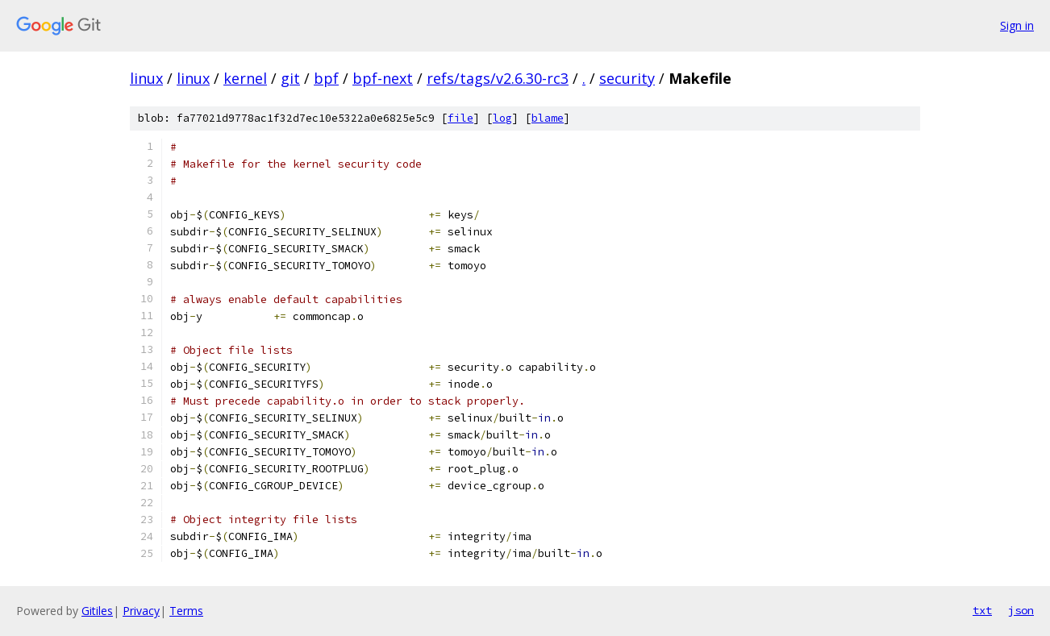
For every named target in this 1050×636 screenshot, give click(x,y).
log (502, 118)
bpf (326, 78)
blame (547, 118)
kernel (245, 78)
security (627, 78)
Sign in (1017, 25)
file (460, 118)
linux (146, 78)
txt (982, 610)
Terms (186, 610)
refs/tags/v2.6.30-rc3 (498, 78)
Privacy (141, 610)
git (290, 78)
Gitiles (97, 610)
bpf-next (382, 78)
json (1021, 610)
